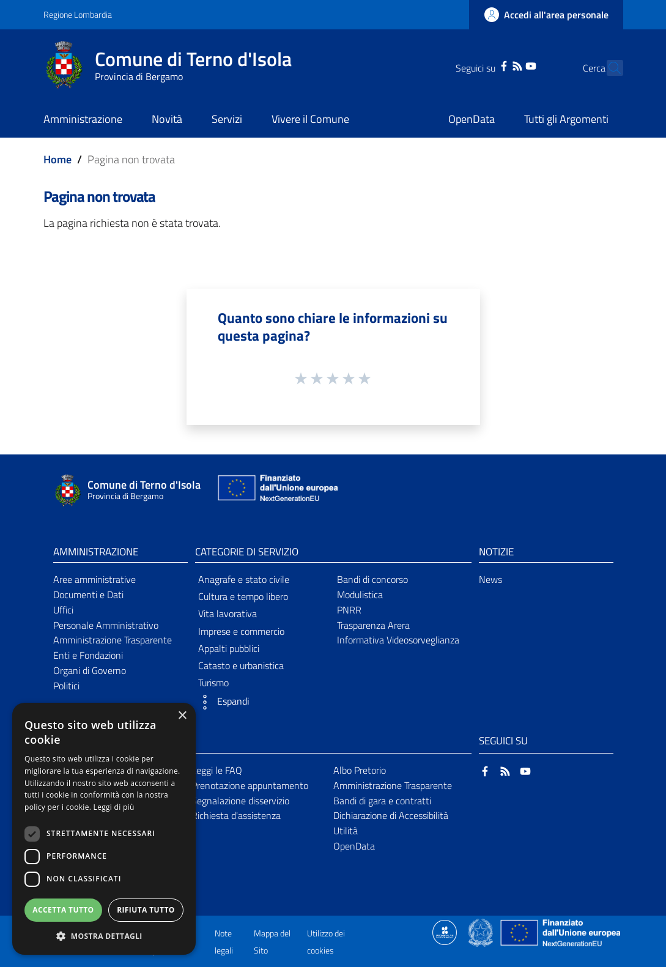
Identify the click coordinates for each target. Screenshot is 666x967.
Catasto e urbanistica (241, 665)
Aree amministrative (94, 579)
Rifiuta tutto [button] (146, 910)
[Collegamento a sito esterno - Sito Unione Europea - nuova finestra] (276, 491)
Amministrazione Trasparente (112, 639)
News (490, 579)
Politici (66, 685)
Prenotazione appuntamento (249, 785)
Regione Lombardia (77, 14)
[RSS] (495, 64)
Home (57, 159)
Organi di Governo (89, 670)
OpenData (354, 846)
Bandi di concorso (372, 579)
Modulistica (360, 594)
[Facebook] (482, 64)
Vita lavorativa (227, 613)
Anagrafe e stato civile (243, 579)
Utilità (345, 830)
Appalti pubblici (228, 648)
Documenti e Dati (88, 594)
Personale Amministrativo (105, 625)
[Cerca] (608, 68)
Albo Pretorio (359, 770)
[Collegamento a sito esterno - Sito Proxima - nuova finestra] (444, 931)
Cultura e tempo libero (243, 596)
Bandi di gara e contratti (382, 800)
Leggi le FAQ (216, 770)
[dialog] (104, 829)
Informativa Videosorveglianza (398, 639)
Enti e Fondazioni (88, 655)
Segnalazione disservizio (240, 800)
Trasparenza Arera (373, 625)
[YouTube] (509, 64)
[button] (262, 702)
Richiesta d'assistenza (236, 815)
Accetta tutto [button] (63, 910)
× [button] (182, 716)
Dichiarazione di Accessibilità (390, 815)
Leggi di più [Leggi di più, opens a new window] (114, 807)
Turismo (213, 682)
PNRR (349, 609)
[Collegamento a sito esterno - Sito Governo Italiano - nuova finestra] (481, 931)
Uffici (63, 609)
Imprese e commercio (241, 631)
